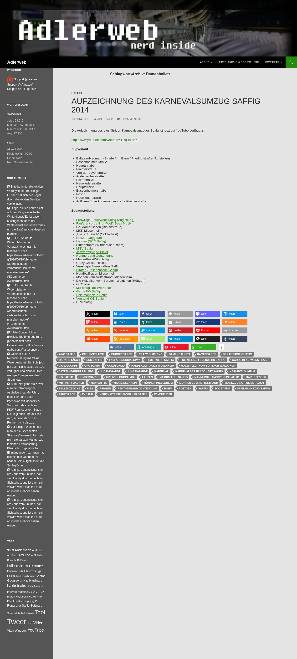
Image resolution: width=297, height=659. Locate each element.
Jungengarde (137, 371)
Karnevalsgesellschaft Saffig (199, 371)
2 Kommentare (132, 119)
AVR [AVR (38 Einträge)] (33, 555)
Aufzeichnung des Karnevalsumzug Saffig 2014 (166, 105)
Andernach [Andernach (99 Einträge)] (23, 550)
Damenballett (179, 354)
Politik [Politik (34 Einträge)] (18, 601)
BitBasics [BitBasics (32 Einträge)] (22, 560)
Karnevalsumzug (242, 371)
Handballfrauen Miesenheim (152, 365)
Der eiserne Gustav (237, 354)
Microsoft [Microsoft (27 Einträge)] (21, 596)
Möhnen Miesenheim (158, 382)
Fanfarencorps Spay (124, 359)
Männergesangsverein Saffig (216, 377)
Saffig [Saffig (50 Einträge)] (26, 605)
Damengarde (206, 354)
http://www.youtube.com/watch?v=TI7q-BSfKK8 (105, 140)
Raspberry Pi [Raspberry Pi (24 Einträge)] (30, 601)
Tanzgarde (67, 394)
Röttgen (185, 388)
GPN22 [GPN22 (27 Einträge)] (24, 580)
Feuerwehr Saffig (160, 359)
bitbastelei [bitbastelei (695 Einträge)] (17, 565)
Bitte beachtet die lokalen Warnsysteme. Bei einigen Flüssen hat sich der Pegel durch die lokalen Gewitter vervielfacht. (25, 195)
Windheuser (163, 394)
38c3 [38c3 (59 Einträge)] (10, 550)
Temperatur (14, 114)
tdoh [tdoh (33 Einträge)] (17, 613)
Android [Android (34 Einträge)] (37, 550)
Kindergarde (89, 377)
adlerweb (105, 119)
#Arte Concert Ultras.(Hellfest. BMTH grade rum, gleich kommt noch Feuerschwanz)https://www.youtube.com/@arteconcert (26, 341)
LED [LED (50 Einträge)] (32, 591)
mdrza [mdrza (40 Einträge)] (11, 596)
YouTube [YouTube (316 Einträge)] (36, 630)
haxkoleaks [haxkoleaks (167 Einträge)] (16, 586)
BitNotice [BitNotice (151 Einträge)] (36, 566)
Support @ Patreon (22, 79)
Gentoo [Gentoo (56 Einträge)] (41, 576)
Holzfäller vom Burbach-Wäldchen (208, 365)
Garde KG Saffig (88, 291)
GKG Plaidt (92, 365)
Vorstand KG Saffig (90, 298)
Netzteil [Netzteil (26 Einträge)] (31, 596)
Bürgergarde (121, 354)
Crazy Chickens (150, 354)
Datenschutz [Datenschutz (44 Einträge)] (15, 571)
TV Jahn (87, 394)
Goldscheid (116, 365)
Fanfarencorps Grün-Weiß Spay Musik (104, 223)
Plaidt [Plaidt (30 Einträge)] (10, 601)
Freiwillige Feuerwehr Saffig (202, 359)
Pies (90, 388)
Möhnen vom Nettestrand (198, 382)
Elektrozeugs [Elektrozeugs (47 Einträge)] (32, 571)
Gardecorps (68, 365)
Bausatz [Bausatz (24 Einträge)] (11, 560)
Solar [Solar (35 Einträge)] (10, 613)
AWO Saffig (67, 354)
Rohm (168, 388)
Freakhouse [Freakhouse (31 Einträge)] (27, 576)
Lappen (147, 377)
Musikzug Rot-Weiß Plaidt (94, 288)
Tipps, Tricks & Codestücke (239, 62)
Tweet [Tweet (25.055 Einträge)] (16, 622)
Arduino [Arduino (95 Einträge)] (24, 555)
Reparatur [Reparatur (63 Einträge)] (14, 605)
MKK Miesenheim (125, 382)
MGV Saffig (84, 248)
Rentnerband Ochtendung (94, 255)
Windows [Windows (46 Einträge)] (21, 630)
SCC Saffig (222, 388)
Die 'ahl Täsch (69, 359)
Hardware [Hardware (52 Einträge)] (35, 580)
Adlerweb (16, 62)
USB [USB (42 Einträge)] (30, 623)
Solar (10, 143)
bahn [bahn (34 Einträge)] (40, 555)
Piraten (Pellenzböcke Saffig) (97, 270)
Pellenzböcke (69, 388)
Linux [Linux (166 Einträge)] (40, 591)
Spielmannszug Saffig (92, 295)
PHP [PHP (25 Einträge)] (39, 596)
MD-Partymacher (71, 382)
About (204, 62)
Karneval (161, 371)
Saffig (77, 93)
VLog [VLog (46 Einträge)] (10, 630)
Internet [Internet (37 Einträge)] (12, 591)
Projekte (272, 62)
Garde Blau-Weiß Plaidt (250, 359)
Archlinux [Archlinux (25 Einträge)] (12, 555)
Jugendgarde (110, 371)
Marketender (256, 377)
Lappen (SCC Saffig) (91, 241)
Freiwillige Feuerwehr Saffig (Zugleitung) (105, 220)
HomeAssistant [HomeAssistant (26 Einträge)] (35, 586)
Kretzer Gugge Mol (120, 377)
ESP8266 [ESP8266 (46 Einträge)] (13, 576)
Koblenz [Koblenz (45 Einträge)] (22, 591)
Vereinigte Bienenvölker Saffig (123, 394)
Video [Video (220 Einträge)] (38, 623)
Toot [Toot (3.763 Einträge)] (40, 612)
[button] (97, 314)
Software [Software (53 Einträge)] (36, 605)
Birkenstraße (93, 354)
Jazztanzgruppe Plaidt (92, 252)
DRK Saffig (94, 359)
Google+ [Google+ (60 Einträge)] (13, 580)
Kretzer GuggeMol (89, 238)
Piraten (105, 388)
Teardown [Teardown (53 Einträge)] (27, 613)
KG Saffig (66, 377)
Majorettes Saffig (173, 377)
